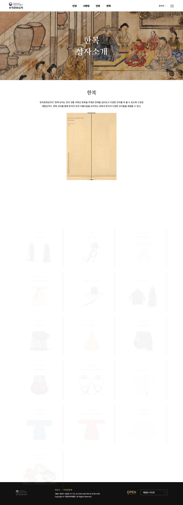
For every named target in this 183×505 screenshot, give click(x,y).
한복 (108, 5)
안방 (98, 5)
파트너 (57, 489)
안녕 (74, 5)
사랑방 (86, 5)
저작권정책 (67, 489)
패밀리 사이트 (149, 492)
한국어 (161, 5)
